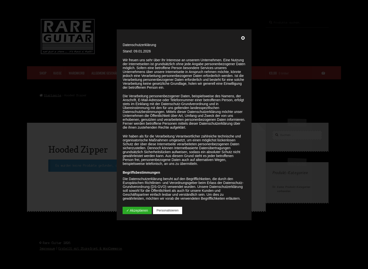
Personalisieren (168, 210)
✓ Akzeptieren (137, 210)
